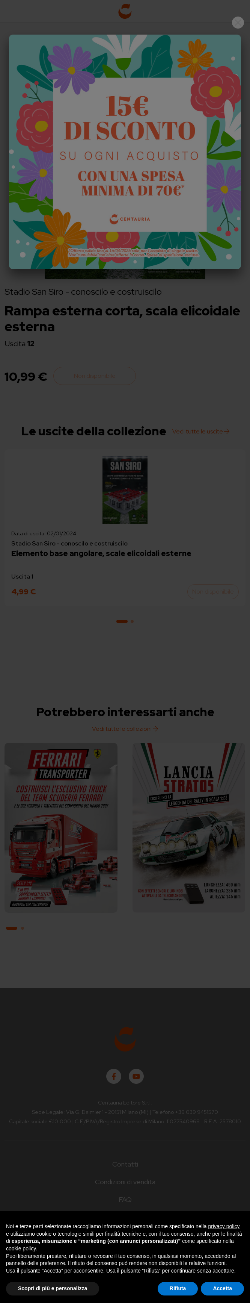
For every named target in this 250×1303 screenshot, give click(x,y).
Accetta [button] (222, 1288)
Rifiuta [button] (178, 1288)
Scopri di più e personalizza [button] (52, 1288)
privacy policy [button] (224, 1226)
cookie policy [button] (21, 1248)
